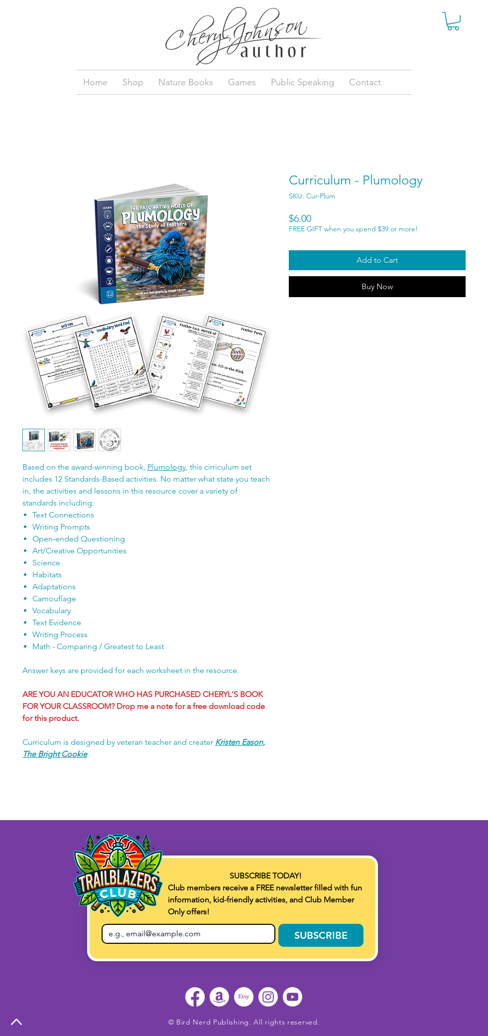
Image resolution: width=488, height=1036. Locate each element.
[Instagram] (268, 997)
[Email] (185, 934)
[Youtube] (292, 997)
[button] (453, 21)
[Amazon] (219, 997)
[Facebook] (195, 997)
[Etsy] (243, 997)
